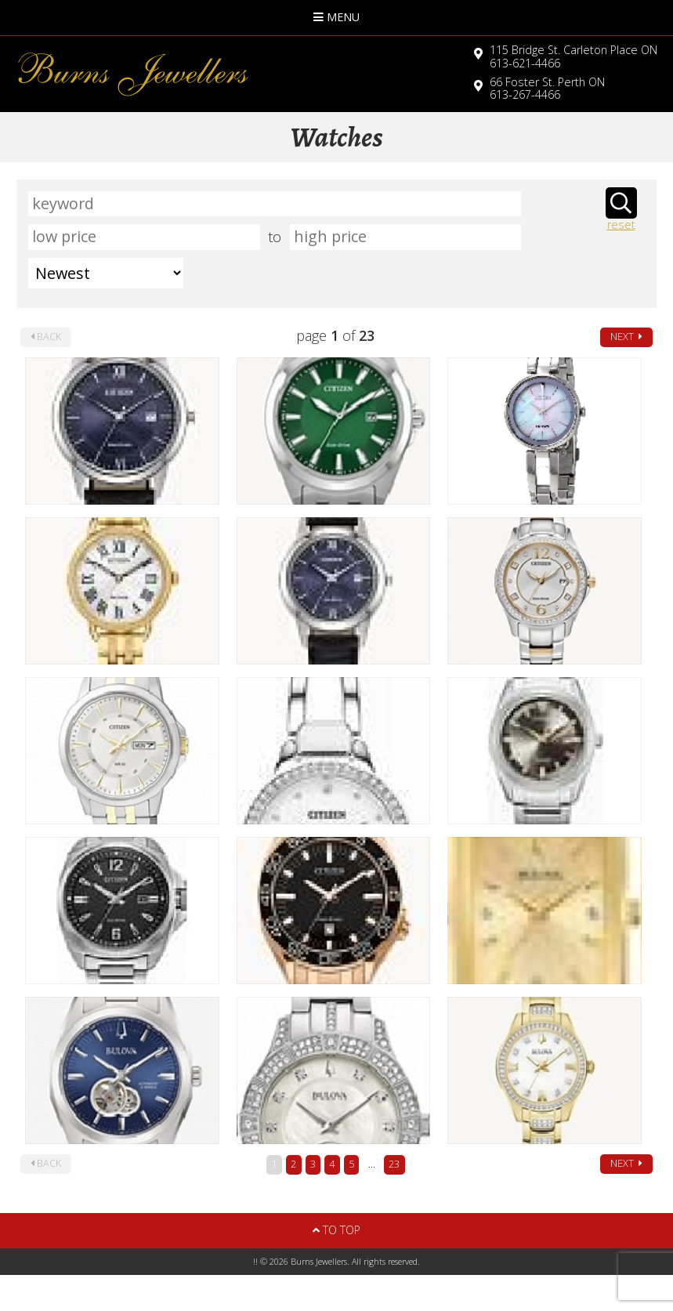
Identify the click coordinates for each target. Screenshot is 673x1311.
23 (394, 1164)
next (626, 336)
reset (621, 225)
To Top (336, 1229)
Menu (336, 16)
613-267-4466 (547, 88)
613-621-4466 (573, 56)
